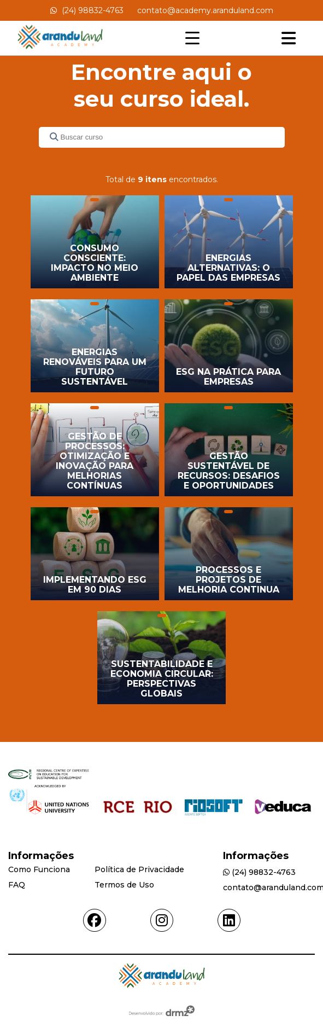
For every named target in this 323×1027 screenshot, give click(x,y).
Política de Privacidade (139, 869)
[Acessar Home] (60, 50)
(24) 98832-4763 (87, 10)
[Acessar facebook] (94, 920)
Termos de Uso (124, 885)
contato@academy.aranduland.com (205, 10)
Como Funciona (39, 869)
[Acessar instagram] (161, 920)
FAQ (16, 885)
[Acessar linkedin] (229, 920)
